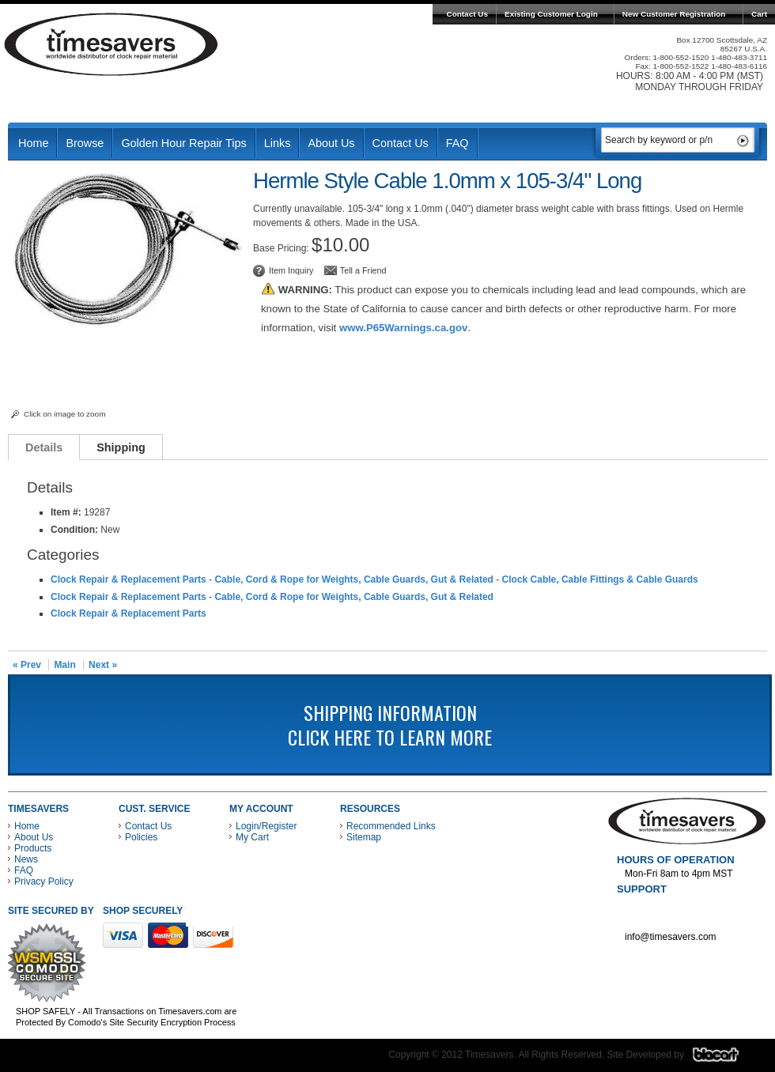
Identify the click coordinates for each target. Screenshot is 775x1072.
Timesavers (111, 44)
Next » (103, 664)
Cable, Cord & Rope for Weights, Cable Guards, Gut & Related (353, 579)
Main (64, 664)
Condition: (74, 529)
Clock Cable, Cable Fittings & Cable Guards (600, 579)
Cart (759, 13)
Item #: (67, 512)
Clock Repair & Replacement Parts (128, 579)
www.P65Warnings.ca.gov (403, 328)
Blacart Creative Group (725, 1058)
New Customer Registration (674, 13)
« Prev (27, 664)
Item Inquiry (291, 270)
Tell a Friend (363, 270)
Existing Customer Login (551, 13)
